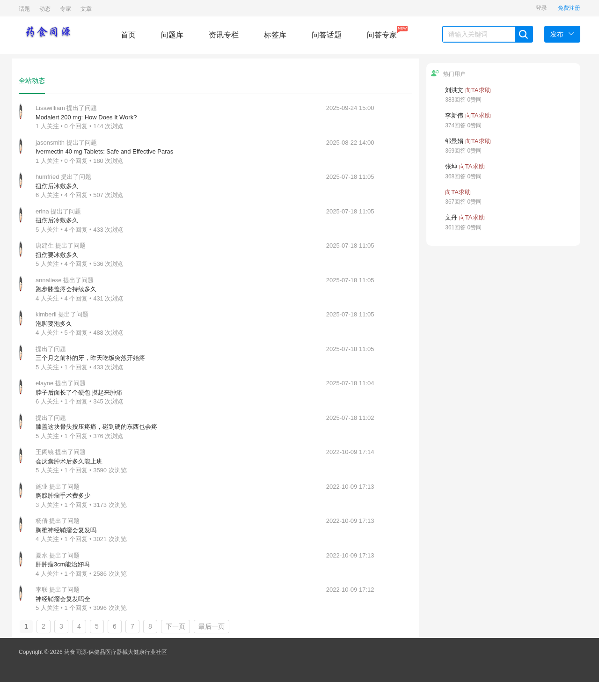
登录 (541, 8)
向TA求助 (478, 90)
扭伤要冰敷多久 (57, 254)
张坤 (451, 166)
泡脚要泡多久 (54, 323)
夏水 (42, 555)
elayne (44, 383)
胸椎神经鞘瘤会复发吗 (66, 530)
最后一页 (211, 626)
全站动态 (32, 80)
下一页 (175, 626)
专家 (65, 9)
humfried (47, 176)
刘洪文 (454, 90)
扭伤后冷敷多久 (57, 220)
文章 (86, 9)
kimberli (46, 314)
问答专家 (382, 32)
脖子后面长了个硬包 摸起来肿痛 (79, 392)
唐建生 (45, 245)
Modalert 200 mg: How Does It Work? (86, 117)
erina (42, 211)
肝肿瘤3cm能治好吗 (63, 564)
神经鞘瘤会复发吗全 (63, 598)
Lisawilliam (50, 107)
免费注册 (569, 8)
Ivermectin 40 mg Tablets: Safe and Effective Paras (104, 151)
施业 (42, 486)
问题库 (172, 35)
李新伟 (454, 115)
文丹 (451, 217)
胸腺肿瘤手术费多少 (63, 495)
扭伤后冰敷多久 (57, 186)
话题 (24, 9)
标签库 (275, 35)
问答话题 (327, 35)
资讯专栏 (224, 35)
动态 (45, 9)
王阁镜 (45, 451)
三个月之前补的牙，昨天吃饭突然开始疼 (90, 357)
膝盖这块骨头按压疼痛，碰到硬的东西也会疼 (96, 426)
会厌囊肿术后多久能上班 (69, 461)
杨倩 (42, 520)
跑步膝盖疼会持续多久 (66, 289)
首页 (128, 35)
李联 (42, 589)
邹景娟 (454, 141)
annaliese (49, 280)
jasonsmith (50, 142)
